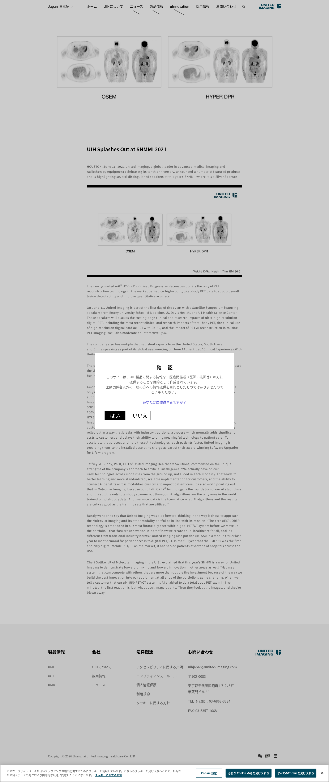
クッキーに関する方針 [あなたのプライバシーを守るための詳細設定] (108, 776)
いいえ (140, 415)
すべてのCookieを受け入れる (295, 774)
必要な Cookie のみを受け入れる (248, 774)
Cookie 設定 (209, 774)
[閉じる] (322, 774)
